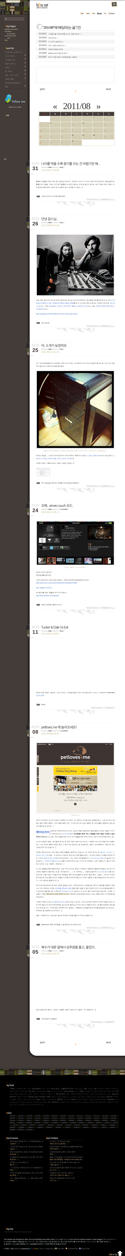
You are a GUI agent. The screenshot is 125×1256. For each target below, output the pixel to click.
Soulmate (42, 1097)
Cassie (109, 1094)
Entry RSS (60, 1249)
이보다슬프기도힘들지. (49, 1019)
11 (83, 123)
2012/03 (56, 1116)
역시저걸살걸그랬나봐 (49, 483)
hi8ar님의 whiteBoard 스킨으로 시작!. (62, 1179)
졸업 (67, 1094)
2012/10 (14, 1116)
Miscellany (17, 31)
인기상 (27, 1104)
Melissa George (56, 1097)
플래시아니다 (57, 605)
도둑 (34, 1094)
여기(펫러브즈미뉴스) (59, 902)
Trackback (92, 199)
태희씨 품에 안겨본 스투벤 (48, 858)
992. (15, 86)
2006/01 (87, 1127)
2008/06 (56, 1123)
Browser (110, 1097)
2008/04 (74, 1123)
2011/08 (76, 106)
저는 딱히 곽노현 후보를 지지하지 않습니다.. (65, 1164)
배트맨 (19, 1097)
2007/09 (25, 1125)
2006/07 (32, 1127)
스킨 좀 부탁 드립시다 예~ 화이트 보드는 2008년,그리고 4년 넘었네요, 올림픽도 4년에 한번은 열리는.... (26, 1148)
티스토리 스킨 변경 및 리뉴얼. (60, 1142)
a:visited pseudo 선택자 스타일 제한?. (63, 1153)
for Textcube (18, 34)
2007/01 (87, 1125)
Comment (109, 708)
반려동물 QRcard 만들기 (63, 888)
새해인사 (108, 1089)
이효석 (19, 1099)
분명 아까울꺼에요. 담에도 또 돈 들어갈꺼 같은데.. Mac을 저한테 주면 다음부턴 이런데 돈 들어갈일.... (26, 1153)
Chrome (65, 1239)
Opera (111, 1239)
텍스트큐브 (60, 1094)
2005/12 (97, 1127)
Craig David (31, 1099)
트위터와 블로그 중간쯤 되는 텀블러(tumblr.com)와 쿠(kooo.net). (66, 1148)
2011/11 (89, 1116)
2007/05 (61, 1125)
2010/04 (14, 1120)
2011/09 (106, 1116)
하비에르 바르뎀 (100, 1099)
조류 (47, 855)
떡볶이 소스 (66, 1097)
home (82, 13)
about (88, 13)
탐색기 (83, 1097)
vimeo (43, 605)
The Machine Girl (100, 1094)
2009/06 (73, 1120)
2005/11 (106, 1127)
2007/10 (17, 1125)
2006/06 (41, 1127)
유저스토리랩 (67, 834)
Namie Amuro (69, 1091)
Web (18, 38)
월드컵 (60, 1099)
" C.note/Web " (64, 509)
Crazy (48, 1089)
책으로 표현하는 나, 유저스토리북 (13, 167)
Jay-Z (80, 1102)
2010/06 (106, 1118)
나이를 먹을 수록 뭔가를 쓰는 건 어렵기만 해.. (60, 33)
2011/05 (30, 1118)
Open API (22, 1094)
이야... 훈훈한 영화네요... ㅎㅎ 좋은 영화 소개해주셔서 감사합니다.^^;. (26, 1179)
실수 (78, 1097)
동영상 (85, 1099)
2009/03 (89, 1120)
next (108, 89)
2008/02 (92, 1123)
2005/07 (31, 1130)
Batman (90, 1089)
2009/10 (47, 1120)
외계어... (15, 67)
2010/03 (22, 1120)
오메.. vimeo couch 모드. (52, 45)
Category (13, 1102)
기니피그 (109, 852)
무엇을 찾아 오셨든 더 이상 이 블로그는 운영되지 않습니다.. (15, 51)
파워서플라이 (101, 1097)
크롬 (39, 1242)
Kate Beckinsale (35, 1104)
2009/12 (30, 1120)
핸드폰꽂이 (88, 1091)
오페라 (93, 1242)
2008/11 (14, 1123)
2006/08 (23, 1127)
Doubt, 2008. (15, 78)
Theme (12, 1089)
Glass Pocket (14, 1094)
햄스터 (102, 852)
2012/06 (30, 1116)
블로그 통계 (111, 1091)
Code (48, 1091)
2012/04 (47, 1116)
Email (12, 1091)
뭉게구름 (94, 1102)
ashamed (73, 1097)
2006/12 (96, 1125)
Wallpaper (111, 1099)
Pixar (55, 1091)
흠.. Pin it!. (15, 70)
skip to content (13, 3)
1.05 (53, 1094)
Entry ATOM (84, 1249)
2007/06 (52, 1125)
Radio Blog (78, 1089)
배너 (94, 1097)
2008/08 (38, 1123)
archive (99, 13)
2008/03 (83, 1123)
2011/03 (47, 1118)
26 (94, 135)
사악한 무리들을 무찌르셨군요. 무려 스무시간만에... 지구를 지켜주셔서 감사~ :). (26, 1174)
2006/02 (78, 1127)
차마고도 (115, 1089)
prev (42, 89)
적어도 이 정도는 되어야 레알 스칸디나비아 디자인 (53, 458)
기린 (43, 1089)
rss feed (114, 4)
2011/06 (22, 1118)
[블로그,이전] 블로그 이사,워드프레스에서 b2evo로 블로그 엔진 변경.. (66, 1158)
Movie (43, 704)
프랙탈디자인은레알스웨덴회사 (68, 483)
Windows (55, 1102)
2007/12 (109, 1123)
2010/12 (56, 1118)
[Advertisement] (75, 75)
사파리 (88, 1242)
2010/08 (89, 1118)
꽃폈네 (44, 1099)
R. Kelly (29, 1094)
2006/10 (114, 1125)
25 (83, 135)
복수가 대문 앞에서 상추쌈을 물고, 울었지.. (58, 57)
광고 (42, 1104)
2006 (48, 1097)
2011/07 (14, 1118)
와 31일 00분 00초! (58, 196)
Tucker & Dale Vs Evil (51, 49)
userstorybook (51, 1099)
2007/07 (43, 1125)
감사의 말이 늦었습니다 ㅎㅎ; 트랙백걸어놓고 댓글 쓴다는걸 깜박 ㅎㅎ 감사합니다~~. (26, 1142)
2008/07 (47, 1123)
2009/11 (39, 1120)
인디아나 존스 (38, 1102)
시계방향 (19, 1089)
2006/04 (60, 1127)
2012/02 (64, 1116)
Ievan (29, 1089)
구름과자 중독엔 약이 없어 (79, 1094)
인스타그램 (74, 1102)
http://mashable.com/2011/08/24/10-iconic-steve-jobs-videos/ (57, 314)
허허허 (79, 1099)
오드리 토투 (24, 1091)
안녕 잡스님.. (48, 37)
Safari (105, 1239)
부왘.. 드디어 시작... (15, 74)
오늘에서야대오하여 (99, 1091)
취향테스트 (102, 1102)
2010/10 (73, 1118)
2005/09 (14, 1130)
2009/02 (98, 1120)
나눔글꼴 (14, 1244)
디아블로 (13, 1099)
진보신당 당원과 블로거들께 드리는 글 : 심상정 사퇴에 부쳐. (66, 1169)
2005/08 (22, 1130)
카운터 (24, 1097)
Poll (117, 1099)
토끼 (43, 855)
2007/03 (78, 1125)
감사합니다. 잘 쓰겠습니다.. (19, 1164)
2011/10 (98, 1116)
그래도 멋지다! (46, 196)
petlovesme (45, 924)
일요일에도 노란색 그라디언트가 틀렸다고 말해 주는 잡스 (69, 306)
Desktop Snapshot (17, 29)
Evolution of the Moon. (15, 82)
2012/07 (22, 1116)
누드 (76, 1091)
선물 (81, 1091)
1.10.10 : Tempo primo (42, 1249)
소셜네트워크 (65, 924)
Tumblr (49, 1094)
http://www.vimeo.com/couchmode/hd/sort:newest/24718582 (56, 583)
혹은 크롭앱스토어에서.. (44, 588)
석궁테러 (101, 1089)
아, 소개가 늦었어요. (51, 41)
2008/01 (100, 1123)
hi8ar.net (42, 6)
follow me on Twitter (15, 107)
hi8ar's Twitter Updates (15, 99)
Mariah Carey (33, 1097)
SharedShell (36, 1089)
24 (72, 135)
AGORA (43, 1094)
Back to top (116, 1253)
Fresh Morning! (41, 1091)
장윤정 (89, 1097)
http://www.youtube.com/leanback (47, 595)
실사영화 (21, 1104)
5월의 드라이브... (15, 63)
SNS (51, 924)
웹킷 (24, 1089)
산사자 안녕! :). (15, 55)
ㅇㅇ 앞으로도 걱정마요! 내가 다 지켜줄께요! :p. (26, 1169)
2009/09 (56, 1120)
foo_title (32, 1091)
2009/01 (106, 1120)
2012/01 (73, 1116)
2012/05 (39, 1116)
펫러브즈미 (43, 832)
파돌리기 (110, 1102)
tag (105, 13)
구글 (85, 1089)
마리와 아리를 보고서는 (52, 861)
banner (73, 1099)
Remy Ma (29, 1102)
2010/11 (64, 1118)
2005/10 (114, 1127)
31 (72, 141)
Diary (17, 40)
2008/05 (65, 1123)
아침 (24, 1099)
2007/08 (34, 1125)
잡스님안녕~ (45, 323)
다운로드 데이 (64, 1102)
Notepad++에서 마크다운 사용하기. (62, 1174)
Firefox (57, 1239)
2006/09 (14, 1127)
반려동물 (57, 924)
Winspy (22, 1102)
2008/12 (115, 1120)
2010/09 (81, 1118)
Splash (17, 1091)
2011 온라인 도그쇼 (66, 891)
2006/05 (51, 1127)
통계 (45, 1102)
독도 (18, 1102)
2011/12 (81, 1116)
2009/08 (64, 1120)
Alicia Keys (55, 1089)
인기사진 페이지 (104, 872)
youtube (49, 605)
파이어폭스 (32, 1242)
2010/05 (115, 1118)
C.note (17, 36)
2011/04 (39, 1118)
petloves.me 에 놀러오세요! (53, 53)
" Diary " (62, 167)
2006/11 (105, 1125)
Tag (95, 1089)
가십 (15, 1104)
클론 (49, 1102)
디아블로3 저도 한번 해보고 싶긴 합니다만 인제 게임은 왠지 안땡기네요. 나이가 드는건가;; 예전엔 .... (26, 1158)
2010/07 (98, 1118)
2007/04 (70, 1125)
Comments (107, 199)
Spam (38, 1099)
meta (93, 13)
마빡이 (116, 1097)
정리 (91, 1094)
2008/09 (30, 1123)
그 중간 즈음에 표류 (94, 455)
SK (52, 1091)
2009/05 (81, 1120)
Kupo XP (67, 1099)
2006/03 (69, 1127)
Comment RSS (72, 1249)
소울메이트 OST (67, 1089)
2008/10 (22, 1123)
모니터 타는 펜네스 (98, 858)
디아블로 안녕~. (15, 59)
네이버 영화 (40, 695)
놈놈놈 (85, 1102)
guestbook (111, 13)
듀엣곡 (61, 1091)
